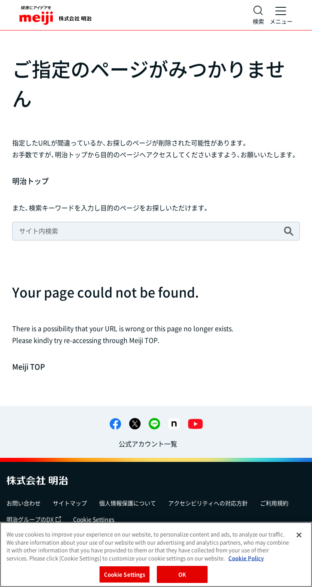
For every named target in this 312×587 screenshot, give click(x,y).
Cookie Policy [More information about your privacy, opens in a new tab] (246, 558)
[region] (156, 554)
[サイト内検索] (258, 15)
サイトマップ (70, 503)
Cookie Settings (94, 519)
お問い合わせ (23, 503)
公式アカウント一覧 (148, 443)
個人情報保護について (127, 503)
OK (182, 574)
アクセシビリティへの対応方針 (208, 503)
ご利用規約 (274, 503)
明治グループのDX (33, 519)
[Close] (299, 535)
